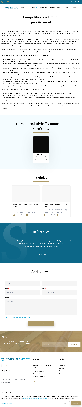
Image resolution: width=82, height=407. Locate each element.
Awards (52, 8)
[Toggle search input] (80, 7)
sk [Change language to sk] (76, 2)
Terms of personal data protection (17, 317)
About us (23, 8)
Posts (59, 8)
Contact (73, 8)
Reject (65, 403)
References (43, 8)
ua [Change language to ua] (79, 2)
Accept (75, 403)
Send (41, 324)
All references (41, 255)
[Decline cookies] (80, 392)
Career (66, 8)
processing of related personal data (35, 399)
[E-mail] (61, 344)
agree (28, 343)
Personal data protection (67, 386)
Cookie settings (6, 403)
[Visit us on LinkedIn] (6, 366)
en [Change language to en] (72, 2)
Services (32, 8)
